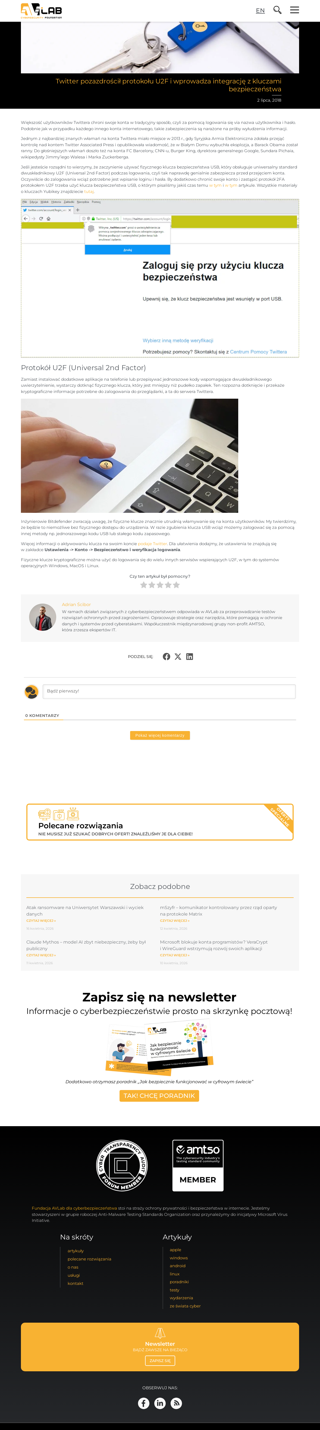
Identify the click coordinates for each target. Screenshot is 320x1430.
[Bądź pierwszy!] (169, 691)
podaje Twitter (152, 543)
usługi (74, 1275)
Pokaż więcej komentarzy (160, 735)
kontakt (75, 1283)
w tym (215, 185)
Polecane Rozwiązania (89, 1259)
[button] (166, 656)
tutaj (89, 191)
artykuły (76, 1250)
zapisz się (160, 1360)
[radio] (143, 585)
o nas (73, 1267)
